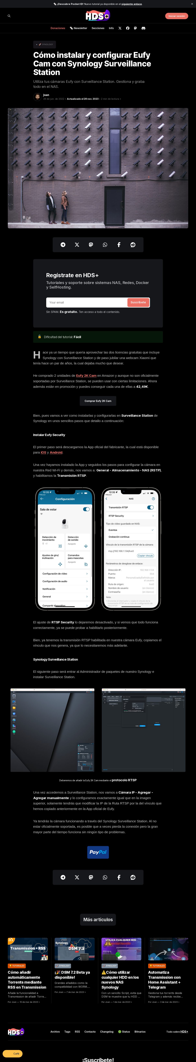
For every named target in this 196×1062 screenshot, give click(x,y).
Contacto (90, 1031)
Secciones (98, 28)
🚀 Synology (46, 44)
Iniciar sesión (177, 16)
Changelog (106, 1031)
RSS (77, 1031)
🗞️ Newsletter (78, 28)
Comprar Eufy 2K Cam (98, 401)
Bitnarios (140, 1031)
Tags (67, 1031)
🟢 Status (124, 1031)
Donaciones (58, 28)
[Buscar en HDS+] (9, 16)
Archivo (55, 1031)
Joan (46, 95)
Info (111, 28)
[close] (192, 3)
